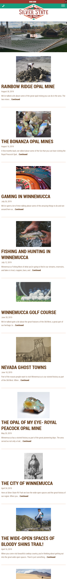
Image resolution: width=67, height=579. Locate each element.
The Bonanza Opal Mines (27, 141)
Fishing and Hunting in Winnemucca (25, 254)
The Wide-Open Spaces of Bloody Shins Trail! (28, 541)
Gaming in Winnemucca (25, 196)
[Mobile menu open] (63, 6)
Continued (15, 99)
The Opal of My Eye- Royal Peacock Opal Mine (29, 425)
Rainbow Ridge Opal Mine (28, 86)
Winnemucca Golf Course (28, 312)
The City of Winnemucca (27, 483)
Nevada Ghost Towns (23, 367)
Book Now (32, 1)
